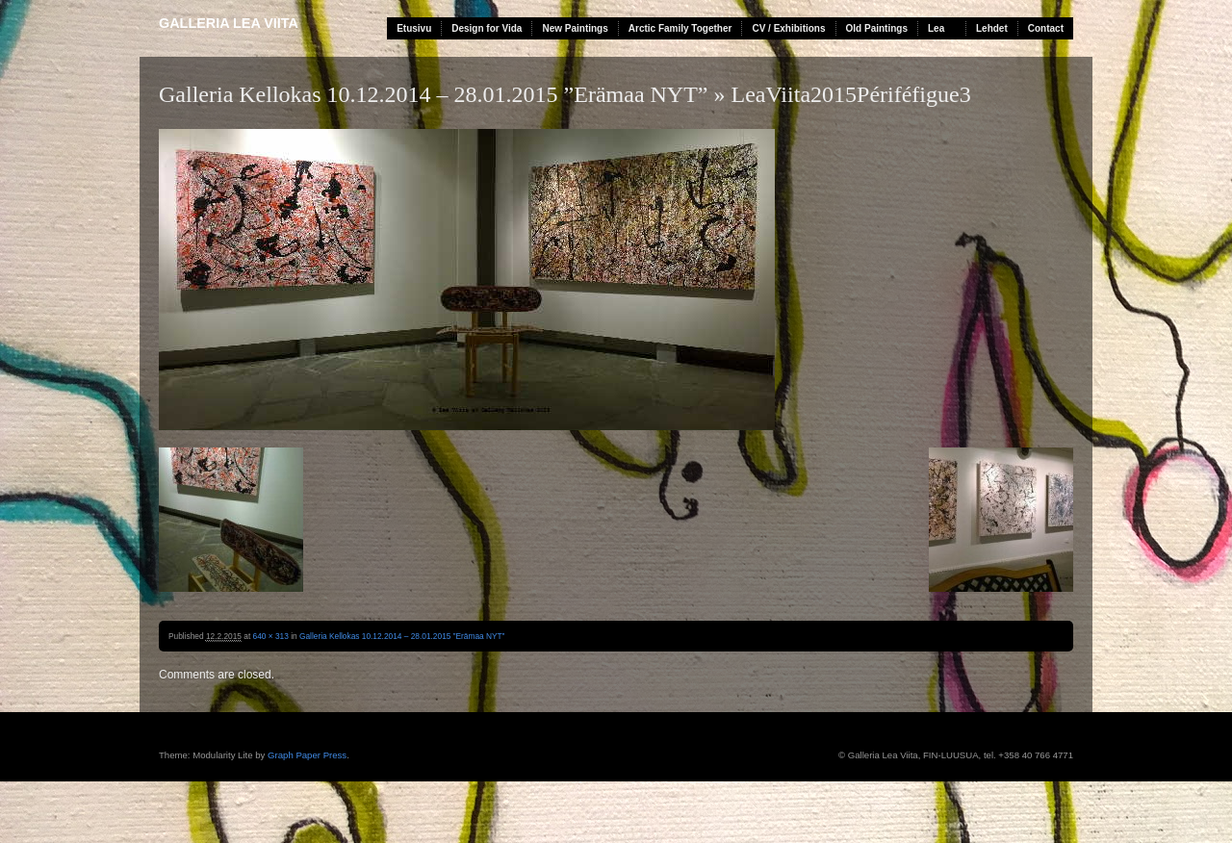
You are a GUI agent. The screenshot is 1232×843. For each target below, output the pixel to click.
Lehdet (992, 28)
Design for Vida (486, 28)
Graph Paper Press (307, 755)
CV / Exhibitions (788, 28)
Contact (1046, 28)
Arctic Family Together (680, 28)
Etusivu (414, 28)
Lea (936, 28)
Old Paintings (877, 28)
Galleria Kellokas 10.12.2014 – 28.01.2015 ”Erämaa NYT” (433, 94)
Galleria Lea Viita (228, 23)
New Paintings (574, 28)
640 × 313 (271, 636)
